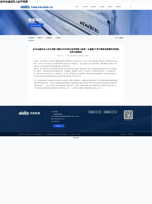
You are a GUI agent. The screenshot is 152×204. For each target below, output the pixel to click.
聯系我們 (130, 134)
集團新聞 (31, 38)
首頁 (77, 6)
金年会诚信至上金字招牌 (14, 1)
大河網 (78, 134)
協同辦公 (58, 125)
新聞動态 (93, 6)
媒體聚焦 (49, 38)
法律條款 (123, 134)
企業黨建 (101, 6)
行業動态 (58, 38)
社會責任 (110, 6)
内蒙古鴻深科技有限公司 (63, 134)
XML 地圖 (76, 138)
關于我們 (85, 6)
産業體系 (118, 6)
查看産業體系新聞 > (36, 25)
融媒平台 (40, 38)
